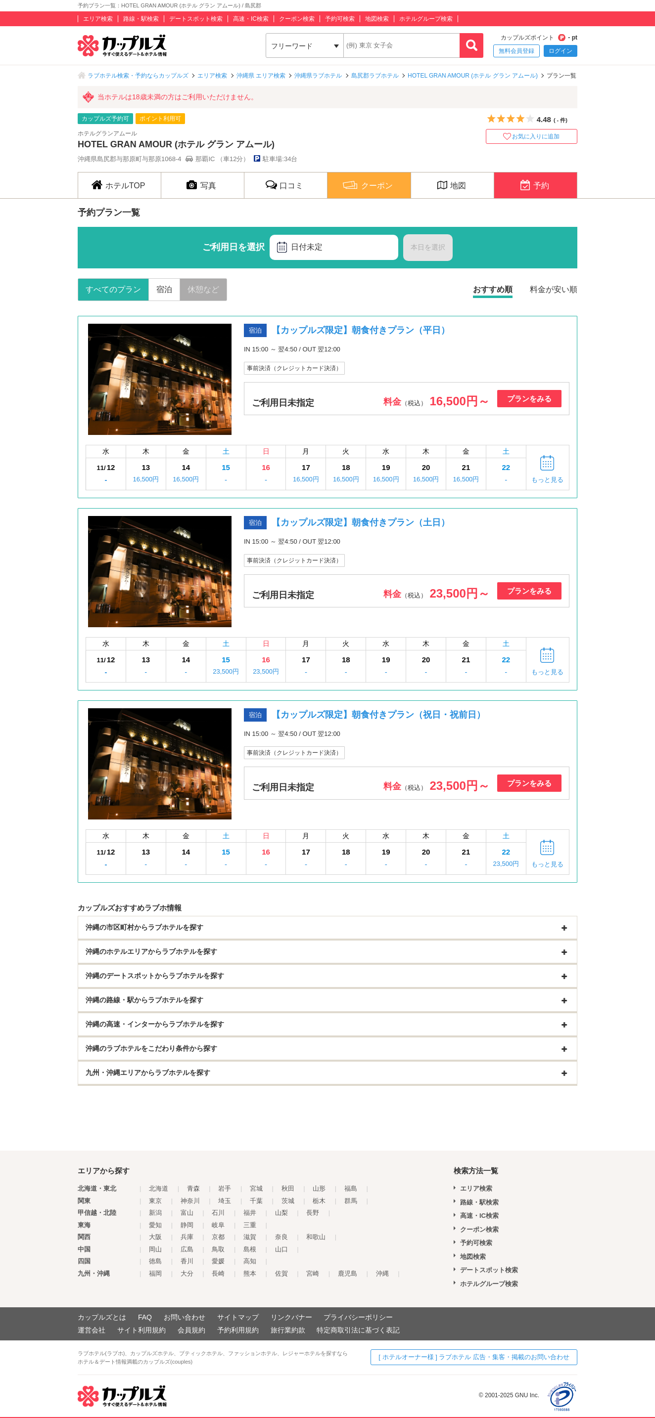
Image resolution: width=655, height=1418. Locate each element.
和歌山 (316, 1237)
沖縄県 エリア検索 (260, 75)
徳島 (155, 1261)
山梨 (281, 1212)
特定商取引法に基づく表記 (358, 1330)
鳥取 (218, 1249)
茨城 (287, 1200)
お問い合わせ (184, 1317)
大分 (187, 1273)
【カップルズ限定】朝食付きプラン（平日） (361, 330)
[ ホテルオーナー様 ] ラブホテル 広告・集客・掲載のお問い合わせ (473, 1357)
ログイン (560, 50)
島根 (249, 1249)
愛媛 (218, 1261)
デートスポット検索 (196, 18)
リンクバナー (291, 1317)
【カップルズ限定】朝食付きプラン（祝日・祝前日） (378, 715)
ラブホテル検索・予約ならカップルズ (138, 75)
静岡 (187, 1225)
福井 (249, 1212)
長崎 (218, 1273)
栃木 (319, 1200)
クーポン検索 (297, 18)
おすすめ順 (493, 289)
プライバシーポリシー (358, 1317)
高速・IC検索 (251, 18)
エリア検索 (98, 18)
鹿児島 (347, 1273)
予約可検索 (340, 18)
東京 (155, 1200)
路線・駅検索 (141, 18)
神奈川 (190, 1200)
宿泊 (164, 289)
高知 (249, 1261)
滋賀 (249, 1237)
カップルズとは (102, 1317)
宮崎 (312, 1273)
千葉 (256, 1200)
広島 (187, 1249)
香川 (187, 1261)
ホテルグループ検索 (426, 18)
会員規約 (191, 1330)
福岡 (155, 1273)
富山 (187, 1212)
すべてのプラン (113, 289)
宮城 (256, 1188)
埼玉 (224, 1200)
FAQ (145, 1317)
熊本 (249, 1273)
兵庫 (187, 1237)
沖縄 (382, 1273)
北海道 (158, 1188)
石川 (218, 1212)
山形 (319, 1188)
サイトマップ (238, 1317)
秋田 (287, 1188)
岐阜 (218, 1225)
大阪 (155, 1237)
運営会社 (91, 1330)
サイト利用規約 (141, 1330)
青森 (193, 1188)
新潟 (155, 1212)
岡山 (155, 1249)
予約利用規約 (238, 1330)
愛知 (155, 1225)
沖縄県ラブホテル (318, 75)
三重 (249, 1225)
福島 (350, 1188)
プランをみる (529, 398)
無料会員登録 (516, 50)
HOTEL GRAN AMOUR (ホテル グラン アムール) (473, 75)
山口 (281, 1249)
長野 (312, 1212)
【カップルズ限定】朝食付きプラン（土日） (361, 522)
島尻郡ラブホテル (375, 75)
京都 (218, 1237)
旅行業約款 (288, 1330)
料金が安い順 (553, 289)
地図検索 (377, 18)
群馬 (350, 1200)
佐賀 (281, 1273)
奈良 (281, 1237)
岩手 (224, 1188)
